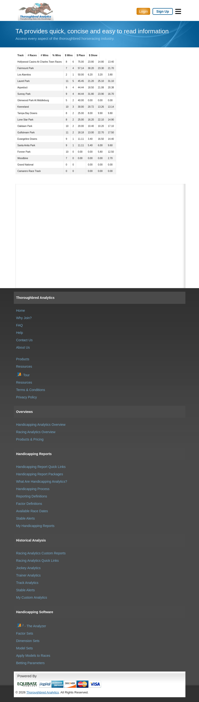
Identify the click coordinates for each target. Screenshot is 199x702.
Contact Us (24, 340)
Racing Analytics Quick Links (37, 560)
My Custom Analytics (31, 597)
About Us (23, 347)
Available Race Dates (32, 511)
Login (143, 11)
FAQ (19, 325)
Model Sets (24, 648)
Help (19, 333)
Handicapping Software (34, 612)
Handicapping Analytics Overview (41, 424)
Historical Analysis (31, 540)
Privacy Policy (26, 397)
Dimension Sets (28, 641)
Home (20, 310)
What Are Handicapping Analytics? (41, 481)
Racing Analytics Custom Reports (41, 553)
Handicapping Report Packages (39, 474)
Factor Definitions (29, 504)
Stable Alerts (25, 518)
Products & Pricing (30, 439)
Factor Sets (24, 633)
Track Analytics (27, 583)
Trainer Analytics (28, 575)
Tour (23, 375)
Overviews (24, 412)
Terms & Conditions (30, 390)
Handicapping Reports (34, 454)
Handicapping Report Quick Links (41, 467)
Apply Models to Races (33, 655)
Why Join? (24, 318)
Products (22, 359)
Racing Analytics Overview (36, 432)
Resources (24, 366)
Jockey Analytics (28, 568)
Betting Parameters (30, 663)
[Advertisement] (100, 207)
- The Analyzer (31, 626)
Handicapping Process (33, 489)
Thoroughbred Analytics (35, 298)
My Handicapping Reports (35, 526)
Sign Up (162, 11)
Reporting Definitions (31, 496)
